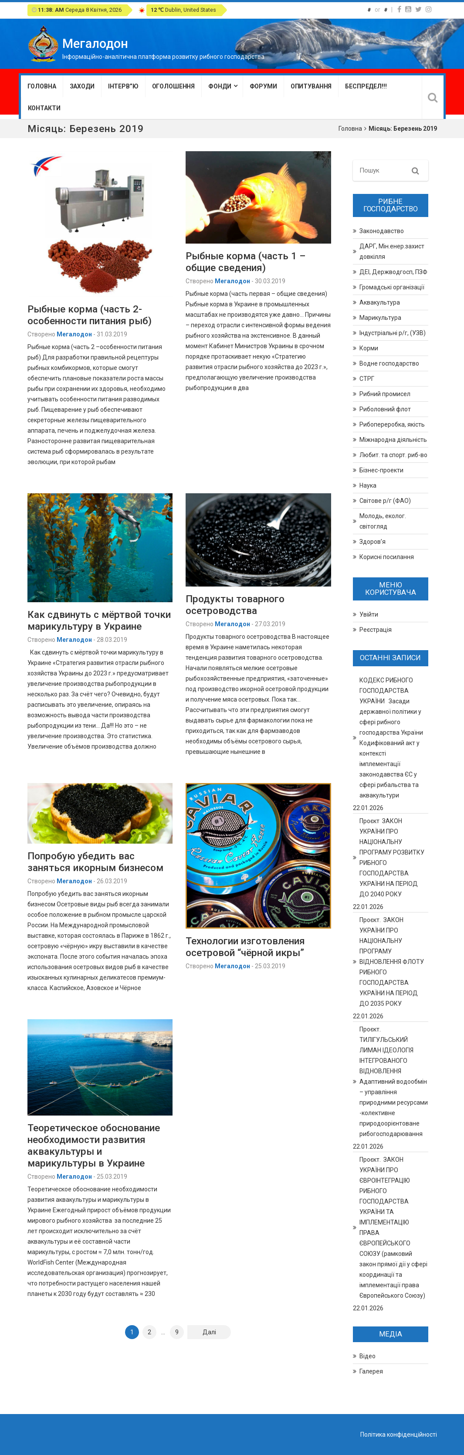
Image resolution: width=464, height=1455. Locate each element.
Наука (367, 485)
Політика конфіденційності (398, 1434)
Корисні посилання (386, 556)
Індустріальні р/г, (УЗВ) (392, 332)
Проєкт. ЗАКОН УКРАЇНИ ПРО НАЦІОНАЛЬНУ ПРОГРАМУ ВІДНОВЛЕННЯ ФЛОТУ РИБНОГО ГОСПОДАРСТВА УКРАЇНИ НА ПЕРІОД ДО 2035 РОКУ (391, 961)
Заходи (82, 86)
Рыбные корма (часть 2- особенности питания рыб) (89, 314)
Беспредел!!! (365, 86)
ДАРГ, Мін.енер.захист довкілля (391, 251)
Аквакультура (379, 302)
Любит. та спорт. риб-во (393, 454)
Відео (367, 1356)
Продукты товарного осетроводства (235, 604)
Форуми (263, 86)
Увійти (368, 614)
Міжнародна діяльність (393, 439)
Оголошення (173, 86)
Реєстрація (375, 629)
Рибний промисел (384, 393)
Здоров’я (372, 541)
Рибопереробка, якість (392, 424)
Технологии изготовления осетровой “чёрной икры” (245, 946)
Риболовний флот (385, 409)
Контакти (44, 108)
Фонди (219, 86)
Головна (41, 86)
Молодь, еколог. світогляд (382, 521)
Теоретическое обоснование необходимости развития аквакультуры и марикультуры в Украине (93, 1145)
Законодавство (381, 230)
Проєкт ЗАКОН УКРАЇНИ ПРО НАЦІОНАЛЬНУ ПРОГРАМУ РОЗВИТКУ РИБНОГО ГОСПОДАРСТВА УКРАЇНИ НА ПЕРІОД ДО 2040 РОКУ (391, 857)
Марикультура (380, 317)
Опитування (311, 86)
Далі (209, 1332)
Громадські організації (391, 287)
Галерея (371, 1371)
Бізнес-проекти (381, 470)
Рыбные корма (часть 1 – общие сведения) (246, 261)
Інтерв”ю (123, 86)
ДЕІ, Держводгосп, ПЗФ (393, 271)
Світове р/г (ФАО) (385, 500)
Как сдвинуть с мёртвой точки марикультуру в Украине (99, 620)
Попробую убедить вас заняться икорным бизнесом (95, 861)
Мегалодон (74, 334)
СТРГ (366, 378)
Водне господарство (389, 363)
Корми (368, 348)
